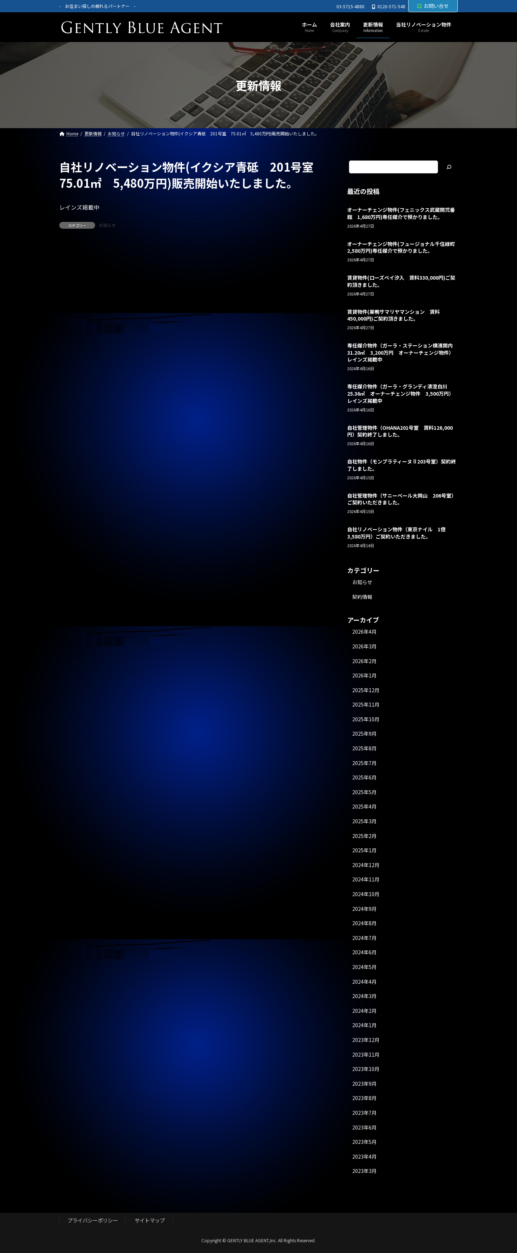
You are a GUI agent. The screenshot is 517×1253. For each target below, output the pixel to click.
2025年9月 (364, 733)
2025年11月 (365, 704)
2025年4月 (364, 806)
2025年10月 (365, 719)
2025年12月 (365, 690)
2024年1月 (364, 1025)
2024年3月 (364, 996)
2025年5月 (364, 792)
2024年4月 (364, 981)
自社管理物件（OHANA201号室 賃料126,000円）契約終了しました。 (400, 431)
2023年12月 (365, 1039)
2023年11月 (365, 1054)
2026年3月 (364, 646)
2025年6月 (364, 777)
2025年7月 (364, 763)
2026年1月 (364, 675)
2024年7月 (364, 937)
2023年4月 (364, 1156)
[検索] (449, 166)
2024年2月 (364, 1010)
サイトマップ (150, 1220)
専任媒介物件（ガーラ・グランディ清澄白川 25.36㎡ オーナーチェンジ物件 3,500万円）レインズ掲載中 (400, 393)
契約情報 (362, 596)
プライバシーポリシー (92, 1220)
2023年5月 (364, 1141)
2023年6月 (364, 1127)
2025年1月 (364, 850)
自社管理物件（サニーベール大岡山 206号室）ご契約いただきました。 (401, 499)
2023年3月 (364, 1171)
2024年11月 (365, 879)
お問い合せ (433, 5)
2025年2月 (364, 835)
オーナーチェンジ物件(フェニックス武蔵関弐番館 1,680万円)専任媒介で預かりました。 (401, 213)
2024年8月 (364, 923)
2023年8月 (364, 1098)
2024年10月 (365, 894)
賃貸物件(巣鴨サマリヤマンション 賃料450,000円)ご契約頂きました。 (393, 315)
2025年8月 (364, 748)
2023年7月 (364, 1112)
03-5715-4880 (350, 6)
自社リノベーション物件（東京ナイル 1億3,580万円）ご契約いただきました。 (396, 533)
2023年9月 (364, 1083)
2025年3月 (364, 821)
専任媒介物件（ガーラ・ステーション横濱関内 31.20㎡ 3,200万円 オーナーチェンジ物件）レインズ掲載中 (402, 352)
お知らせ (107, 225)
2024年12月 (365, 864)
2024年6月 (364, 952)
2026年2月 (364, 661)
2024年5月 (364, 966)
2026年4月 (364, 631)
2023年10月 (365, 1069)
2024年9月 (364, 908)
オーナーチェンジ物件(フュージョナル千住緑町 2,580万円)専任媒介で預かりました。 (403, 247)
